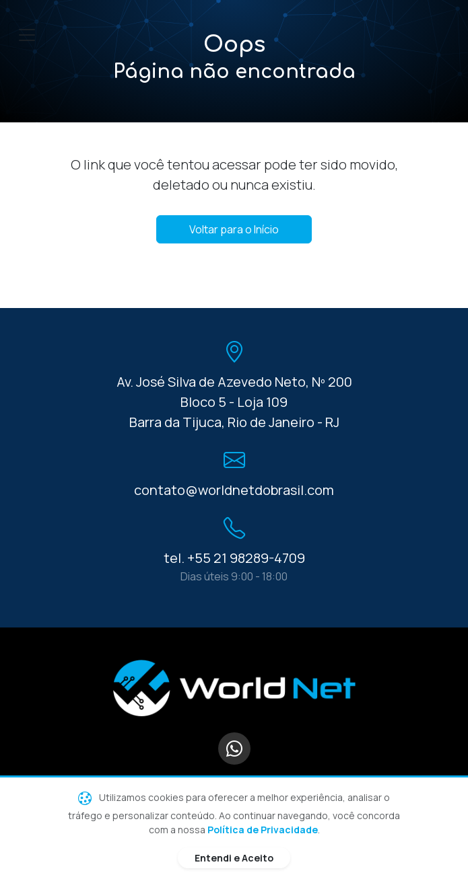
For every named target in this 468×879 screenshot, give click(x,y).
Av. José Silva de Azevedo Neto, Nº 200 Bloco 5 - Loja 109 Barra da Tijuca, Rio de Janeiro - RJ (234, 402)
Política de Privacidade (262, 829)
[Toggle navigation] (27, 35)
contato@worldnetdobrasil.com (234, 490)
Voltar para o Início (234, 229)
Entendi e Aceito (234, 857)
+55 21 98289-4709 (246, 558)
